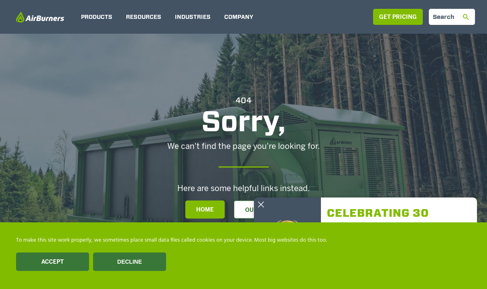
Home (205, 209)
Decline (129, 261)
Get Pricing (398, 17)
